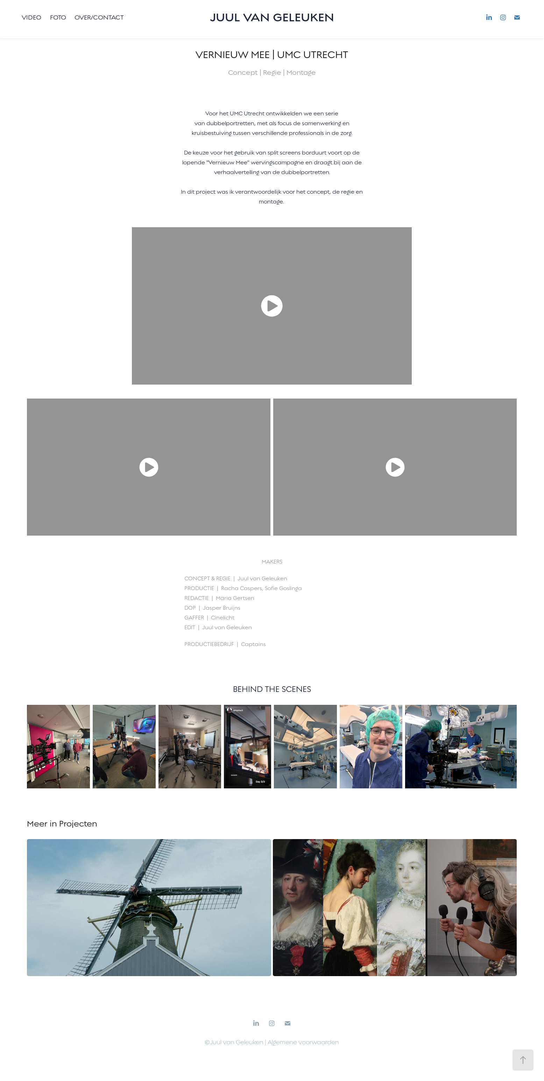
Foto (58, 17)
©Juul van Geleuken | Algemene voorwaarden (272, 1042)
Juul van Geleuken (272, 17)
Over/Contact (99, 17)
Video (31, 17)
